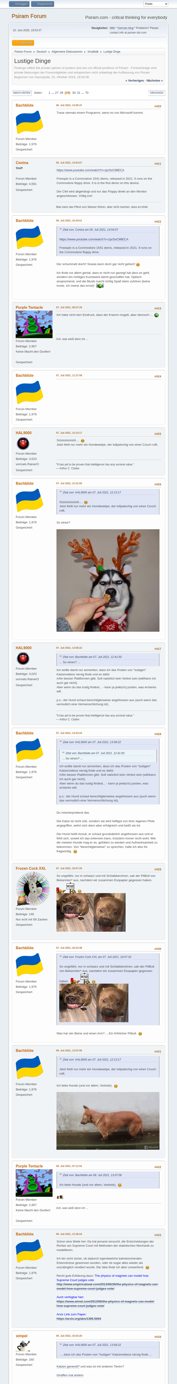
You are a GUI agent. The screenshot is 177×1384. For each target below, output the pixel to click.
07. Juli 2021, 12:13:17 (69, 432)
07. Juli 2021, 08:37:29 (69, 307)
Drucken (156, 92)
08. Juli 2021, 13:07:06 (69, 1050)
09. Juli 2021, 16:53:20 (69, 1335)
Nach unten (21, 92)
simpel (21, 1336)
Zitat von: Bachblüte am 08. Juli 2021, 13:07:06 (92, 1175)
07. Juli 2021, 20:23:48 (69, 947)
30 (74, 92)
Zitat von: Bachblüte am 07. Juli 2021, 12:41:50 (92, 657)
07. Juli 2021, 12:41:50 (69, 483)
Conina (22, 163)
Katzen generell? (68, 1366)
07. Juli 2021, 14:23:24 (69, 733)
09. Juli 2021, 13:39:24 (69, 1234)
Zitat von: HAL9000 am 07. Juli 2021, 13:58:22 (92, 742)
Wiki (112, 28)
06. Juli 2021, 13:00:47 (69, 105)
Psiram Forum (29, 16)
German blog (125, 28)
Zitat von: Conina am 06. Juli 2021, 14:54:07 (90, 229)
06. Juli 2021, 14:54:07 (69, 162)
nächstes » (155, 80)
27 (57, 92)
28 (61, 92)
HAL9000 (23, 433)
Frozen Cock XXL (31, 868)
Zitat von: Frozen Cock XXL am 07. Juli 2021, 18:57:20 (97, 957)
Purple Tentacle (29, 307)
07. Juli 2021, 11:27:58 (69, 375)
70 (86, 92)
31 (78, 92)
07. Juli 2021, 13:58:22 (69, 647)
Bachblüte (24, 105)
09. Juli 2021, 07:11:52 (69, 1166)
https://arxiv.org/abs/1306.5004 (78, 1318)
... (53, 92)
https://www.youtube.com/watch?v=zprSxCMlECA (90, 170)
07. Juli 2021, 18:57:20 (69, 868)
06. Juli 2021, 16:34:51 (69, 220)
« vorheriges (135, 80)
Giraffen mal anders (69, 1375)
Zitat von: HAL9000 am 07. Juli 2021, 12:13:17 (92, 492)
